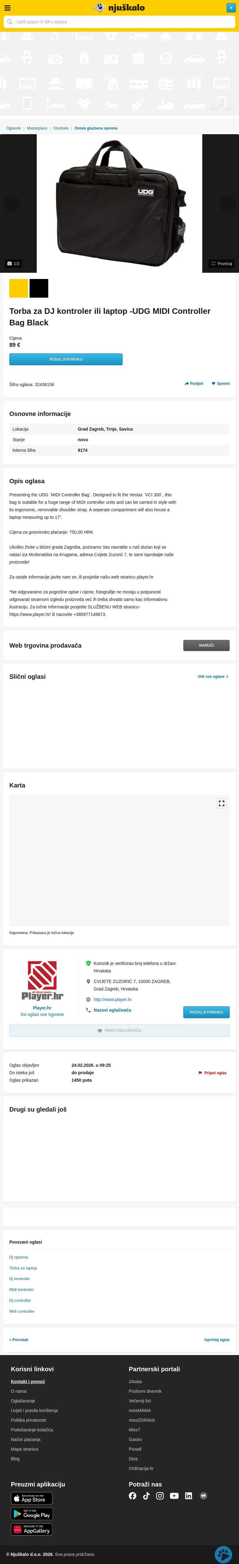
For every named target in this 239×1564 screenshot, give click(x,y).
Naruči (206, 645)
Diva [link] (133, 1458)
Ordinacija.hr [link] (141, 1468)
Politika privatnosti (28, 1420)
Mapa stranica (24, 1449)
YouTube (174, 1496)
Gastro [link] (135, 1439)
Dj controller (20, 1300)
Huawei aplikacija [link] (32, 1529)
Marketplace (37, 128)
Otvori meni (7, 8)
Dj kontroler (19, 1278)
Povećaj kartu (222, 803)
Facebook (132, 1496)
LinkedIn (189, 1496)
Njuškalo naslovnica (119, 8)
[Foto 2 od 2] (39, 288)
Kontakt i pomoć (28, 1381)
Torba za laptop (23, 1268)
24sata (135, 1381)
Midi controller (22, 1311)
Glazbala (61, 128)
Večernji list (140, 1400)
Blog (15, 1458)
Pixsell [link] (135, 1449)
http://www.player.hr (113, 999)
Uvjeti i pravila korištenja (34, 1410)
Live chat (223, 1554)
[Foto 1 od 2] (18, 288)
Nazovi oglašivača (112, 1010)
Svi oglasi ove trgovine (42, 1014)
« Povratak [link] (18, 1340)
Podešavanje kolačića (32, 1429)
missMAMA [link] (140, 1410)
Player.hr (42, 1007)
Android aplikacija (32, 1514)
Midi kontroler (21, 1289)
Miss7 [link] (134, 1429)
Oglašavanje (23, 1400)
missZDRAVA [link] (142, 1420)
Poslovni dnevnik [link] (145, 1391)
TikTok (146, 1496)
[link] (212, 1073)
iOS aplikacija (32, 1498)
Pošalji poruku (66, 359)
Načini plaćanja (25, 1439)
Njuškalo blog (203, 1496)
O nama (18, 1391)
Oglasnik (13, 128)
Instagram (160, 1496)
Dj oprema (18, 1257)
